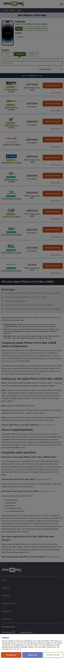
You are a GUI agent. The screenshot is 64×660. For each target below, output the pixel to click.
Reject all (32, 655)
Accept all (11, 655)
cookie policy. (17, 649)
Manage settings (53, 655)
